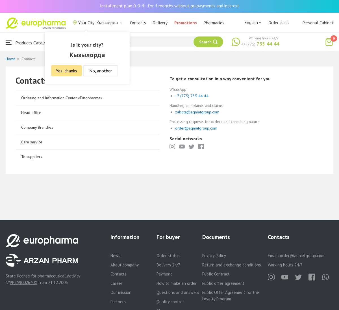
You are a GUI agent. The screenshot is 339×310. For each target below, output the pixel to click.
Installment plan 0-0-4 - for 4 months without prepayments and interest (169, 5)
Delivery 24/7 (168, 265)
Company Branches (37, 127)
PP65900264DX (23, 282)
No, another (100, 71)
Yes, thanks (66, 71)
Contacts (138, 22)
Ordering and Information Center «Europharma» (61, 97)
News (115, 255)
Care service (31, 142)
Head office (31, 112)
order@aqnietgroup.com (196, 128)
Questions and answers (178, 292)
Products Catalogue (29, 43)
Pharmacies (214, 22)
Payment (164, 274)
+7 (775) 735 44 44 (191, 95)
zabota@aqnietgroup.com (197, 112)
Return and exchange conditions (231, 265)
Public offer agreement (223, 283)
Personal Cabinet (318, 22)
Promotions (185, 22)
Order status (278, 22)
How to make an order (177, 283)
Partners (118, 301)
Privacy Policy (214, 255)
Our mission (120, 292)
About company (124, 265)
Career (116, 283)
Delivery (160, 22)
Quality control (170, 301)
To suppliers (31, 156)
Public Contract (216, 274)
